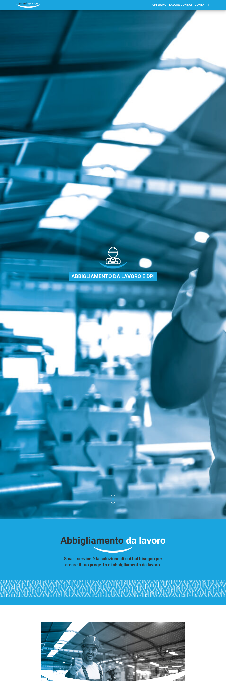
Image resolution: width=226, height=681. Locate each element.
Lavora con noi (180, 4)
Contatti (202, 4)
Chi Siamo (159, 4)
